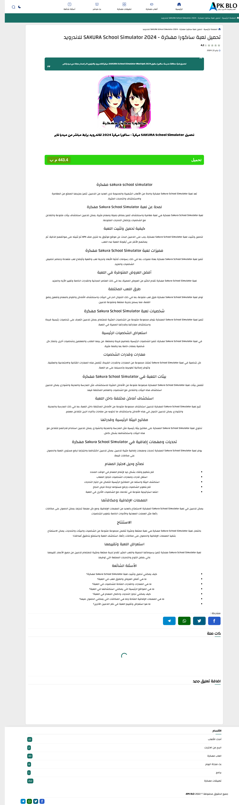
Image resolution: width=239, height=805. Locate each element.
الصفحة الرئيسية (224, 18)
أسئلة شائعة (65, 6)
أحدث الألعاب (119, 739)
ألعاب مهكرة (147, 6)
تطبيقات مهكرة (119, 6)
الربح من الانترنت (119, 747)
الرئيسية (174, 6)
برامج (119, 772)
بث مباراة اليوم (119, 764)
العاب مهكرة (119, 756)
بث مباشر (92, 6)
